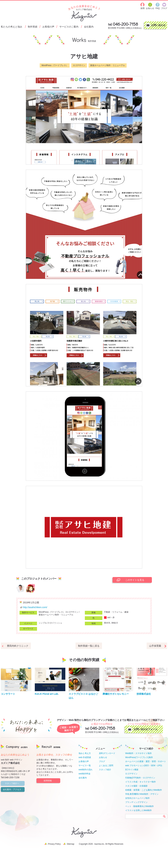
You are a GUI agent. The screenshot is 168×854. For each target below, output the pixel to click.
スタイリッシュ (55, 623)
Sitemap (70, 844)
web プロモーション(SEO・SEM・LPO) (143, 765)
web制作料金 (84, 773)
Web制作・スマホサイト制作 (138, 753)
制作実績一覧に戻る (88, 645)
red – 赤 (109, 617)
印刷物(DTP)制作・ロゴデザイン (140, 778)
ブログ (102, 761)
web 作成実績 (85, 757)
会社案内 (89, 26)
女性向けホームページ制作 (137, 798)
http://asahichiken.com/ (33, 607)
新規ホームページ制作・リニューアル (107, 65)
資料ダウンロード (107, 753)
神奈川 (115, 623)
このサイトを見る (129, 580)
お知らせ (103, 757)
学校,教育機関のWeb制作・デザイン (141, 794)
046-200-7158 (125, 24)
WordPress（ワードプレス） (54, 65)
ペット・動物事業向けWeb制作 (139, 806)
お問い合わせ (158, 25)
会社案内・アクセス (13, 789)
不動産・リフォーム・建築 (116, 612)
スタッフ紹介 (105, 769)
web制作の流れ (85, 769)
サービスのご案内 (68, 26)
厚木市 (107, 623)
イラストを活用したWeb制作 (138, 810)
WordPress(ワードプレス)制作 (139, 757)
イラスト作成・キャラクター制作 (140, 782)
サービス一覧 (85, 765)
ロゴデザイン (79, 65)
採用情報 (51, 780)
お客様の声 (48, 26)
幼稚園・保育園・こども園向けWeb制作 (143, 790)
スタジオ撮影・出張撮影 (136, 786)
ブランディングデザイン (136, 802)
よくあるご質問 (106, 765)
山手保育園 (155, 645)
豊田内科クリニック (17, 645)
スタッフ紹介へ (14, 783)
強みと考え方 (85, 753)
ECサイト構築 (131, 769)
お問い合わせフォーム (147, 729)
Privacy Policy (54, 844)
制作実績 (32, 26)
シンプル (43, 623)
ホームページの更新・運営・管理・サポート (145, 761)
